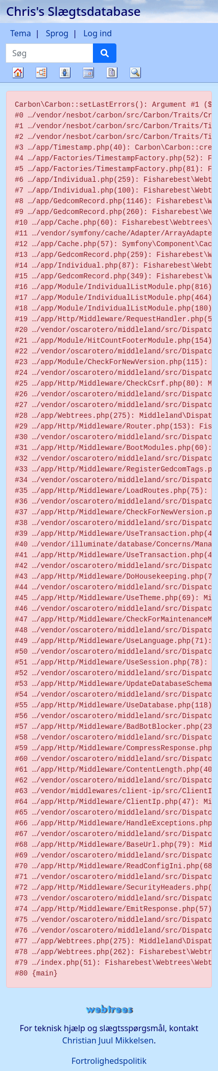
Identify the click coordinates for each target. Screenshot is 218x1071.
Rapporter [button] (111, 72)
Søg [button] (135, 72)
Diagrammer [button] (41, 72)
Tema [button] (20, 33)
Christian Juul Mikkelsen (108, 1040)
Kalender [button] (88, 72)
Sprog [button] (57, 33)
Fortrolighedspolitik (109, 1060)
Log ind (97, 33)
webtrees (109, 1009)
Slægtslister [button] (64, 72)
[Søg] (104, 53)
